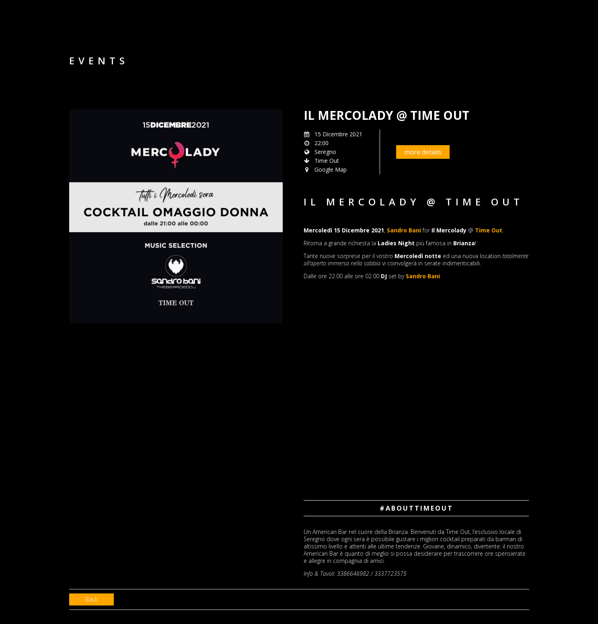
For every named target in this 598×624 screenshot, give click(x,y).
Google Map (330, 169)
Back (91, 599)
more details (423, 152)
